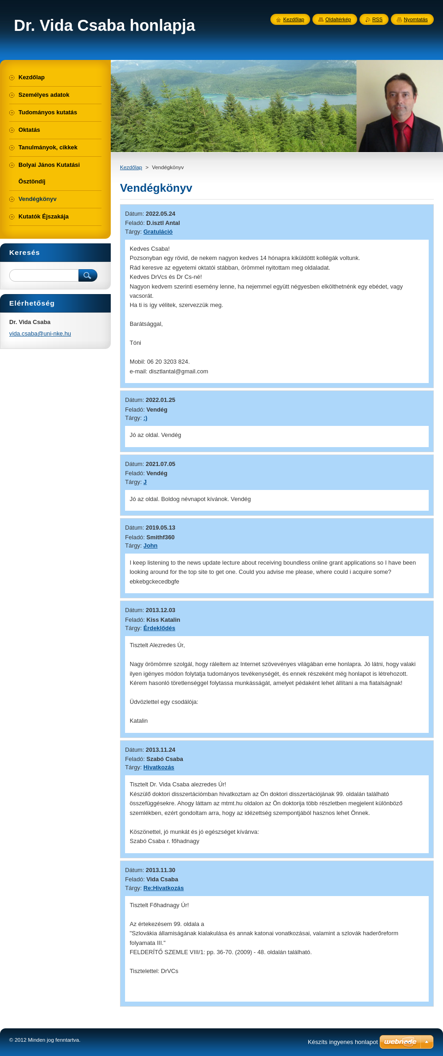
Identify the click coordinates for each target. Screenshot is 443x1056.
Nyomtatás (416, 19)
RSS (377, 19)
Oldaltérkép (338, 19)
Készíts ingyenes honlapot (343, 1041)
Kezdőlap (131, 167)
